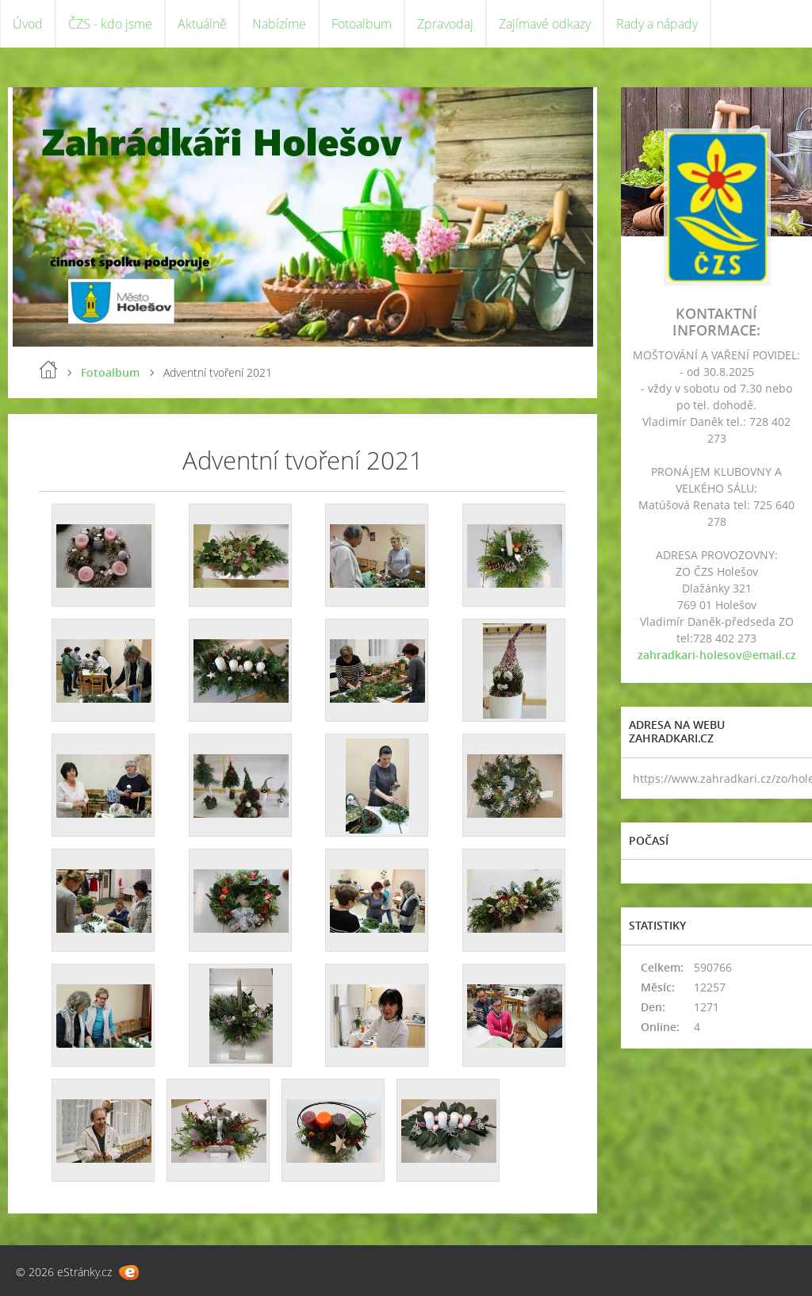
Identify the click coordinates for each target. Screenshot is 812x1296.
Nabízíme (279, 24)
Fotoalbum (361, 24)
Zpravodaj (445, 24)
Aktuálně (202, 24)
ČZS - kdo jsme (110, 24)
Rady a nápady (657, 24)
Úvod (28, 24)
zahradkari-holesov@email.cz (717, 654)
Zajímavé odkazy (545, 24)
